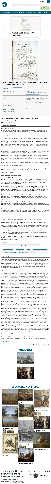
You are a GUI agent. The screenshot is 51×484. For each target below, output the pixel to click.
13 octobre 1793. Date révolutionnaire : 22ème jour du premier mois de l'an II (36, 93)
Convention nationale (8, 249)
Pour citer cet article (7, 334)
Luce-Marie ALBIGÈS (9, 122)
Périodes (21, 12)
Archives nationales (17, 87)
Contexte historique (8, 125)
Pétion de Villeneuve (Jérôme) (40, 249)
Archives (10, 105)
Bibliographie (5, 256)
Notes (3, 271)
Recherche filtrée (31, 12)
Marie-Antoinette (20, 249)
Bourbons (5, 246)
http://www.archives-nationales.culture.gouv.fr (9, 112)
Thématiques (5, 12)
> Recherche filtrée (15, 8)
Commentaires (5, 341)
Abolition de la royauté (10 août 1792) (18, 246)
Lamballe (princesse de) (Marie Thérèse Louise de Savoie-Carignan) (19, 252)
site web (6, 89)
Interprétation (6, 216)
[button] (46, 26)
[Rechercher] (23, 5)
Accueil (3, 15)
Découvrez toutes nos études (14, 15)
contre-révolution (35, 246)
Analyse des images (7, 173)
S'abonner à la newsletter (46, 8)
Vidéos (39, 12)
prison (28, 249)
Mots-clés (14, 12)
